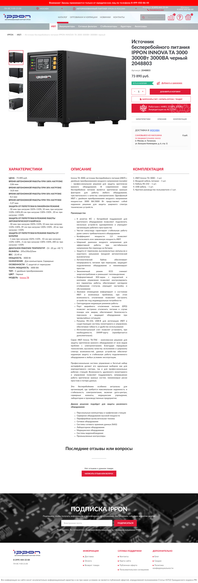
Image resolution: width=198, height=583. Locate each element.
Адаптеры (126, 26)
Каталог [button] (62, 17)
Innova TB (24, 278)
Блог (156, 557)
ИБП (53, 26)
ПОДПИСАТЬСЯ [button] (125, 523)
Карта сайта (125, 561)
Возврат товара (92, 565)
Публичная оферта (128, 565)
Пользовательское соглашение (134, 570)
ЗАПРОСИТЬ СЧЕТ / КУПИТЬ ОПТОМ (161, 99)
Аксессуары (141, 26)
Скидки (157, 561)
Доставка (89, 557)
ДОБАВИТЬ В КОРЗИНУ (170, 92)
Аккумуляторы (67, 26)
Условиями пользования (125, 530)
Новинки (105, 17)
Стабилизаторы (108, 26)
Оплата (88, 561)
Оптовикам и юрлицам (83, 17)
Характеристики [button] (143, 119)
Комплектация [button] (180, 119)
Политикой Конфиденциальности (99, 530)
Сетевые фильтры (87, 26)
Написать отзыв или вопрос (99, 474)
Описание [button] (161, 119)
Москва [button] (155, 130)
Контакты (119, 17)
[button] (155, 9)
